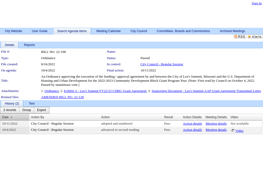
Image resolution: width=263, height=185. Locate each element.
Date (5, 117)
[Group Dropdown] (26, 110)
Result (168, 117)
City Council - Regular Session (161, 64)
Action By (37, 117)
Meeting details (216, 123)
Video (239, 131)
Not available (239, 123)
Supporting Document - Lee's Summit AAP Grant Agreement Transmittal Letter (206, 91)
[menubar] (24, 110)
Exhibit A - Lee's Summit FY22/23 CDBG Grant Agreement (105, 91)
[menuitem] (9, 110)
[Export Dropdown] (41, 110)
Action (105, 117)
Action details (192, 123)
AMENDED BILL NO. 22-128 (62, 97)
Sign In (257, 3)
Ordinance (51, 91)
